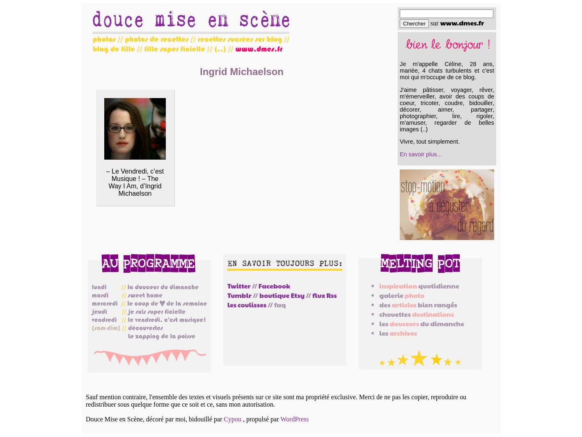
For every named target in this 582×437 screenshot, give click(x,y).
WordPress (294, 419)
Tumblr (239, 295)
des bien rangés (418, 304)
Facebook (274, 286)
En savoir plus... (421, 154)
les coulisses (246, 304)
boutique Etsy (282, 295)
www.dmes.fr (462, 22)
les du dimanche (421, 323)
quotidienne (419, 286)
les (398, 333)
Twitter (239, 286)
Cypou (232, 419)
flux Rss (324, 295)
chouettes (416, 314)
